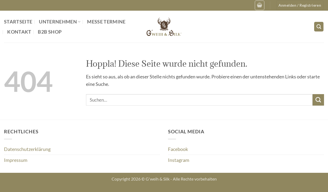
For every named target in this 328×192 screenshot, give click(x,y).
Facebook (178, 149)
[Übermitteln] (318, 100)
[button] (259, 5)
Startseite (18, 22)
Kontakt (19, 32)
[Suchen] (318, 26)
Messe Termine (106, 22)
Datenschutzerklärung (27, 149)
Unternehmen (59, 22)
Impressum (15, 160)
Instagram (178, 160)
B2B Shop (49, 32)
